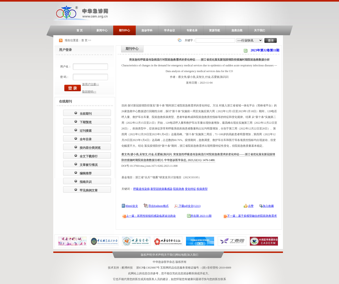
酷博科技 (127, 267)
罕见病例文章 (89, 190)
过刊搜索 (86, 130)
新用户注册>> (90, 84)
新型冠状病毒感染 (161, 188)
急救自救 (237, 30)
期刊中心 (124, 30)
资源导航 (214, 30)
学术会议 (169, 30)
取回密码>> (89, 91)
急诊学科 (147, 30)
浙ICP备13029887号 (148, 267)
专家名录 (192, 30)
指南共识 (86, 182)
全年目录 (86, 139)
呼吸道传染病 (141, 188)
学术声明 (158, 254)
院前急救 (178, 188)
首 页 (79, 30)
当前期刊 (86, 113)
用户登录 (65, 50)
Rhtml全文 (132, 206)
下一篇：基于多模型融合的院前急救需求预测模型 (257, 215)
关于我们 (259, 30)
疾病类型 (202, 188)
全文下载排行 (89, 156)
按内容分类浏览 (90, 147)
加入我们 (192, 254)
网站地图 (180, 254)
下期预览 (86, 122)
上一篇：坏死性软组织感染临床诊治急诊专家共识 (156, 215)
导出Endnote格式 (158, 206)
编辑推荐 (86, 173)
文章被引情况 (89, 165)
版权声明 (146, 254)
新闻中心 (101, 30)
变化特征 (190, 188)
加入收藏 (268, 206)
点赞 (251, 206)
